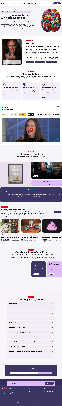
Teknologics (43, 402)
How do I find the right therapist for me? (18, 360)
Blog (38, 3)
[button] (31, 104)
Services (16, 3)
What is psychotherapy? (14, 346)
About (12, 3)
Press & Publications (22, 3)
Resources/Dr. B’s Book (31, 3)
